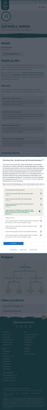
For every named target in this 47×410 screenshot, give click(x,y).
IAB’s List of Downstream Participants (28, 179)
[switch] (40, 193)
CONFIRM (13, 243)
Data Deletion (13, 249)
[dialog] (23, 205)
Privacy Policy (33, 249)
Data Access (23, 249)
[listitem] (23, 190)
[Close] (43, 160)
